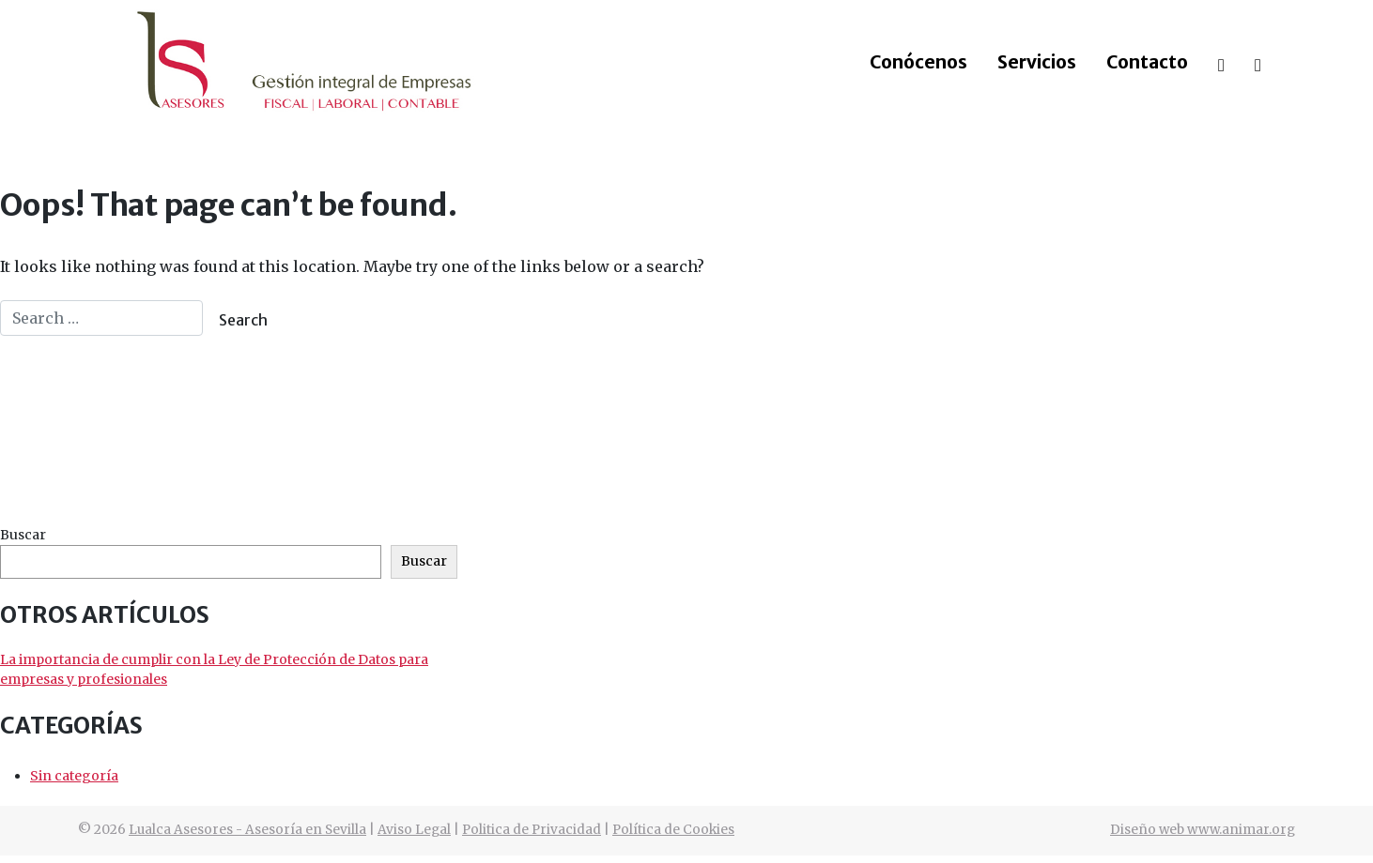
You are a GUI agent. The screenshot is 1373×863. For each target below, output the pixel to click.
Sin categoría (74, 775)
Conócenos (918, 62)
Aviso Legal (414, 830)
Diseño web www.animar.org (1202, 830)
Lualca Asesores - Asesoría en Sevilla (247, 830)
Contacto (1147, 62)
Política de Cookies (673, 830)
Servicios (1036, 62)
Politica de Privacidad (531, 830)
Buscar (23, 534)
